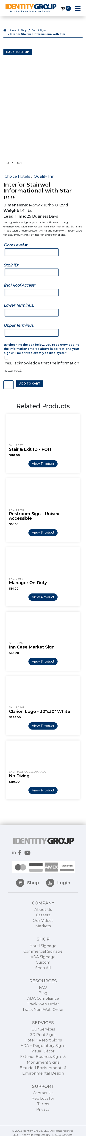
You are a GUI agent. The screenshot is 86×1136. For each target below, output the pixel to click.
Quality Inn (44, 176)
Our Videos (43, 933)
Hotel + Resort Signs (43, 1053)
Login (58, 895)
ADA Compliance (43, 1011)
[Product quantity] (8, 384)
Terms (43, 1116)
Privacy (43, 1122)
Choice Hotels (17, 176)
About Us (43, 922)
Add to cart (29, 383)
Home (12, 30)
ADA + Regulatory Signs (43, 1058)
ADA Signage (43, 969)
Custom (43, 975)
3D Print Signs (43, 1047)
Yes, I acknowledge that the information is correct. (42, 367)
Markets (43, 938)
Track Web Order (43, 1016)
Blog (43, 1005)
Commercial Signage (43, 964)
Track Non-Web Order (43, 1022)
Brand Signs (38, 30)
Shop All (43, 980)
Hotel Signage (43, 958)
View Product (43, 464)
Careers (43, 927)
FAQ (43, 1000)
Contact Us (43, 1105)
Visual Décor (43, 1064)
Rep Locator (43, 1111)
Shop (24, 30)
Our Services (43, 1041)
